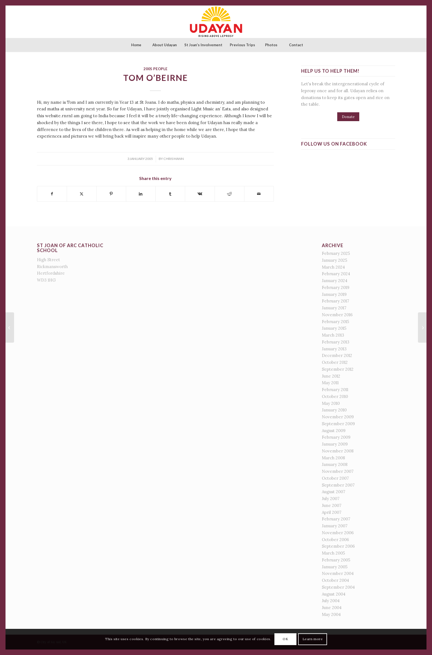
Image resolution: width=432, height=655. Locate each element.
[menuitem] (136, 45)
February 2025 (336, 253)
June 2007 (331, 505)
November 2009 (338, 416)
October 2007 (335, 478)
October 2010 (335, 396)
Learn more (313, 639)
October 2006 (335, 539)
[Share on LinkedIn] (140, 193)
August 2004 (333, 594)
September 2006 (338, 546)
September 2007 (338, 485)
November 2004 (338, 573)
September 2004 (338, 587)
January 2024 (334, 280)
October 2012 (335, 362)
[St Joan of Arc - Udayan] (215, 22)
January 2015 (334, 328)
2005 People (156, 69)
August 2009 (333, 430)
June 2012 (331, 376)
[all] (422, 327)
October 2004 (335, 580)
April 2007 (331, 512)
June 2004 (332, 607)
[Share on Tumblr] (170, 193)
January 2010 (334, 410)
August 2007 (333, 491)
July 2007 (330, 498)
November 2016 (337, 314)
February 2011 (335, 389)
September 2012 (337, 369)
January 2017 (334, 307)
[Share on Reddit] (229, 193)
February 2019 (335, 287)
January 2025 (334, 260)
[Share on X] (81, 193)
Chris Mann (173, 159)
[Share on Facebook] (52, 193)
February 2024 (336, 273)
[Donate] (348, 116)
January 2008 (334, 464)
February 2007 (336, 519)
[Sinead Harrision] (10, 327)
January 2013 (334, 348)
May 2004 (331, 614)
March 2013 (333, 335)
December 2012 (337, 355)
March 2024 (333, 267)
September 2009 (338, 423)
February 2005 (336, 560)
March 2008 (333, 457)
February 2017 (335, 301)
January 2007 (334, 525)
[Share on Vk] (199, 193)
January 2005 (334, 566)
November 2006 (338, 532)
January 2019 (334, 294)
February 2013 (335, 342)
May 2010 (331, 403)
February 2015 (335, 321)
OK (285, 639)
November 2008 (337, 451)
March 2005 (333, 553)
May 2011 (330, 382)
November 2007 (337, 471)
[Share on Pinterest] (111, 193)
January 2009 (335, 444)
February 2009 (336, 437)
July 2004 (331, 600)
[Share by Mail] (259, 193)
